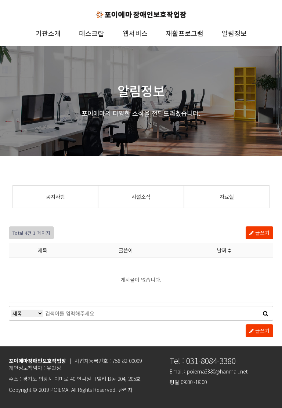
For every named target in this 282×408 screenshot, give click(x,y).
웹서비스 (135, 33)
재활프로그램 (184, 33)
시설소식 (141, 196)
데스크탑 (91, 33)
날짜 (224, 250)
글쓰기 (259, 232)
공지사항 (55, 196)
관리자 (125, 389)
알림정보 (234, 33)
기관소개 (48, 33)
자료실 (227, 196)
